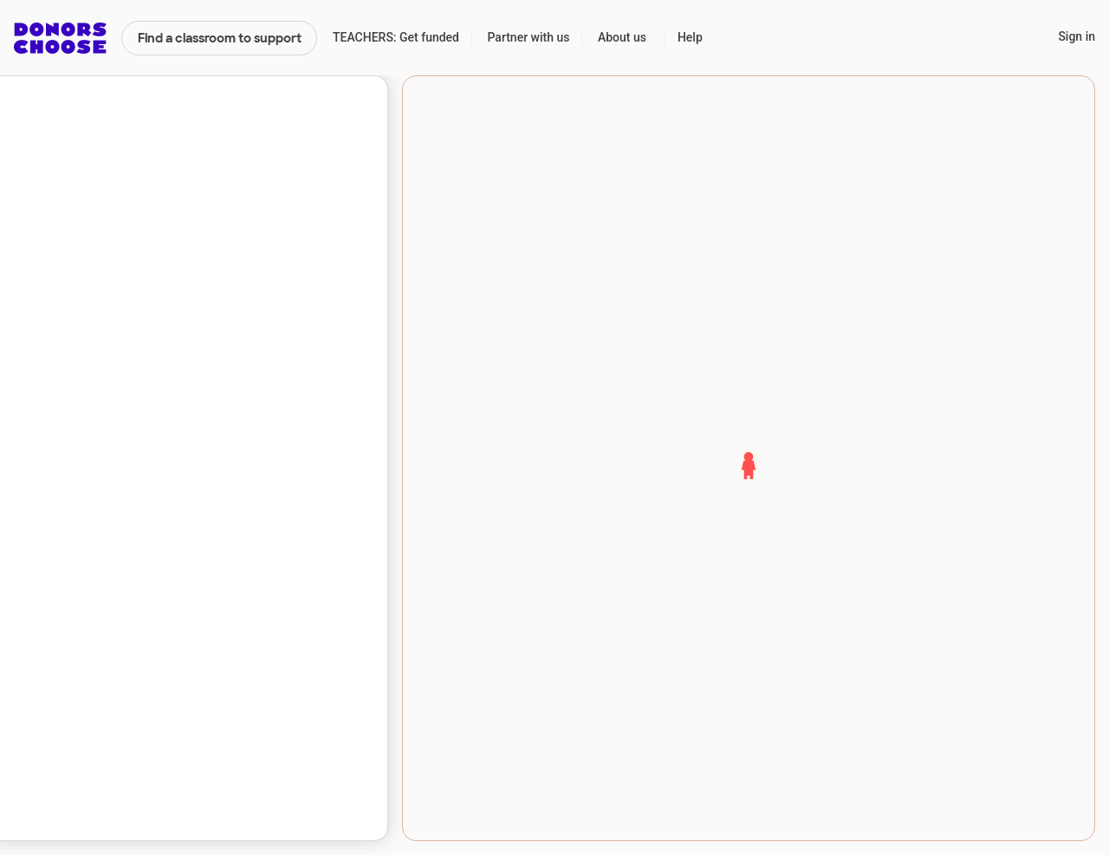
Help (690, 37)
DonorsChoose (60, 38)
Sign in (1076, 36)
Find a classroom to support (220, 38)
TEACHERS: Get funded (396, 37)
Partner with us (529, 37)
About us (622, 37)
